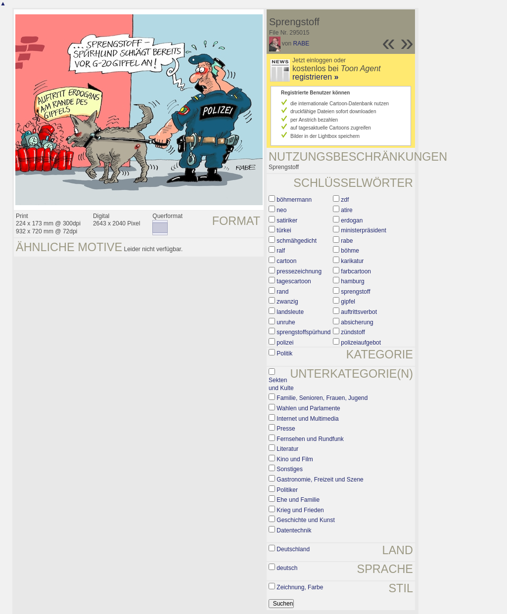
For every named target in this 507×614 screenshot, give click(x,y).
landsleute (290, 311)
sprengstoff (355, 291)
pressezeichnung (299, 271)
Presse (286, 428)
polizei (285, 342)
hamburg (352, 281)
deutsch (287, 568)
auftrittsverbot (359, 311)
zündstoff (353, 332)
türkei (284, 230)
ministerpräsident (363, 230)
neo (281, 210)
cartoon (286, 261)
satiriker (287, 220)
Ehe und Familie (298, 499)
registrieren (315, 77)
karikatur (352, 261)
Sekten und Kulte (281, 384)
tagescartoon (294, 281)
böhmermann (294, 199)
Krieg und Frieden (300, 510)
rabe (347, 240)
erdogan (352, 220)
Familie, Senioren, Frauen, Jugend (322, 398)
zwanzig (287, 301)
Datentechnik (294, 530)
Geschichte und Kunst (305, 520)
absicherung (357, 322)
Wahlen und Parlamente (308, 408)
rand (282, 291)
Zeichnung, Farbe (300, 587)
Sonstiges (290, 469)
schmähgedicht (297, 240)
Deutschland (293, 549)
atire (346, 210)
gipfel (348, 301)
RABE (301, 43)
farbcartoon (356, 271)
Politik (284, 353)
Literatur (287, 448)
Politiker (287, 489)
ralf (281, 250)
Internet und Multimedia (307, 418)
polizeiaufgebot (361, 342)
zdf (345, 199)
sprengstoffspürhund (303, 332)
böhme (350, 250)
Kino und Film (295, 459)
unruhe (286, 322)
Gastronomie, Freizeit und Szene (320, 479)
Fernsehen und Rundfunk (310, 439)
